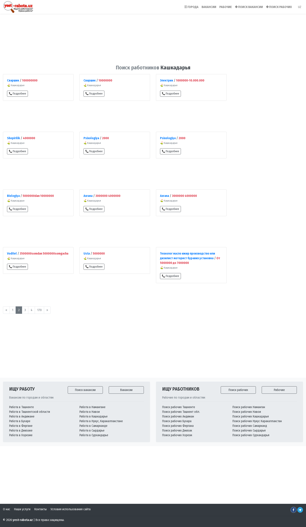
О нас (6, 509)
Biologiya (13, 196)
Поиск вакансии (85, 390)
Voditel (12, 253)
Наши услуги (22, 509)
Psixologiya (91, 138)
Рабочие (279, 390)
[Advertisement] (153, 36)
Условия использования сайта (71, 509)
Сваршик (13, 80)
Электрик (166, 80)
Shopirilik (13, 138)
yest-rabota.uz (23, 520)
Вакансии (126, 390)
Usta (87, 253)
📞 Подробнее (17, 93)
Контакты (40, 509)
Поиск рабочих (238, 390)
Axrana (88, 196)
